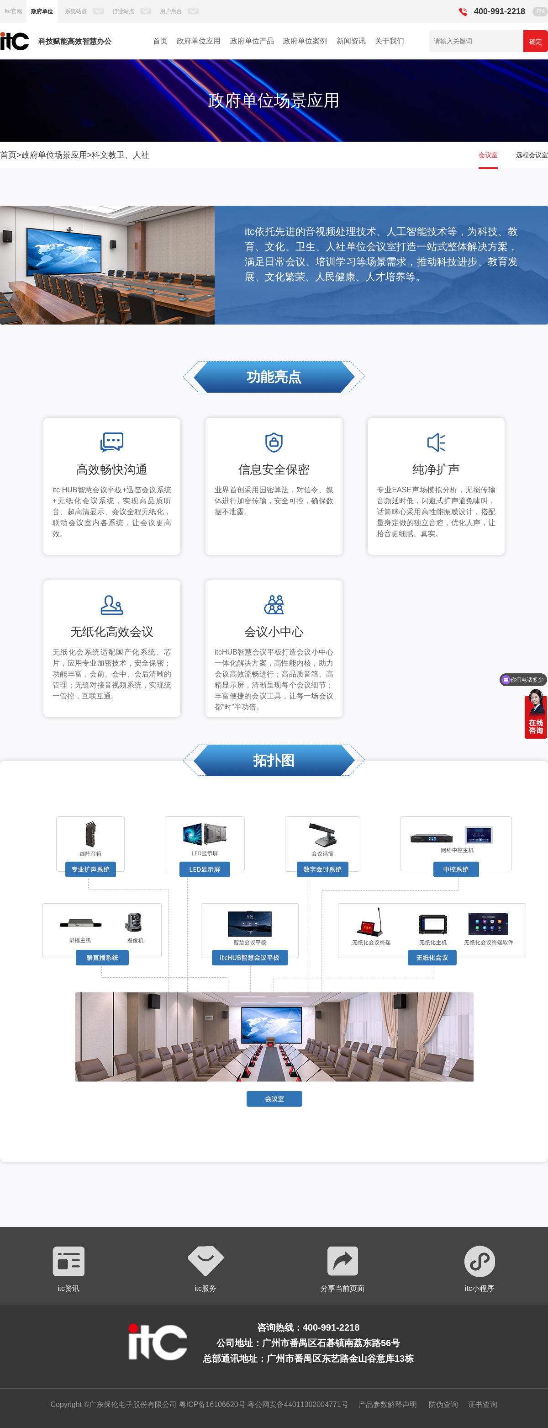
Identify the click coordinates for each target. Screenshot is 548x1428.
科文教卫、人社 (120, 155)
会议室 (488, 155)
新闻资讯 (351, 41)
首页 (160, 41)
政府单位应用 (199, 41)
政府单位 (42, 11)
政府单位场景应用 (54, 155)
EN (540, 11)
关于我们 (389, 41)
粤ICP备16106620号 (211, 1404)
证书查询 (482, 1404)
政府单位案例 (305, 41)
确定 (535, 41)
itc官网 (13, 11)
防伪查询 (443, 1404)
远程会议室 (532, 155)
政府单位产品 (252, 41)
